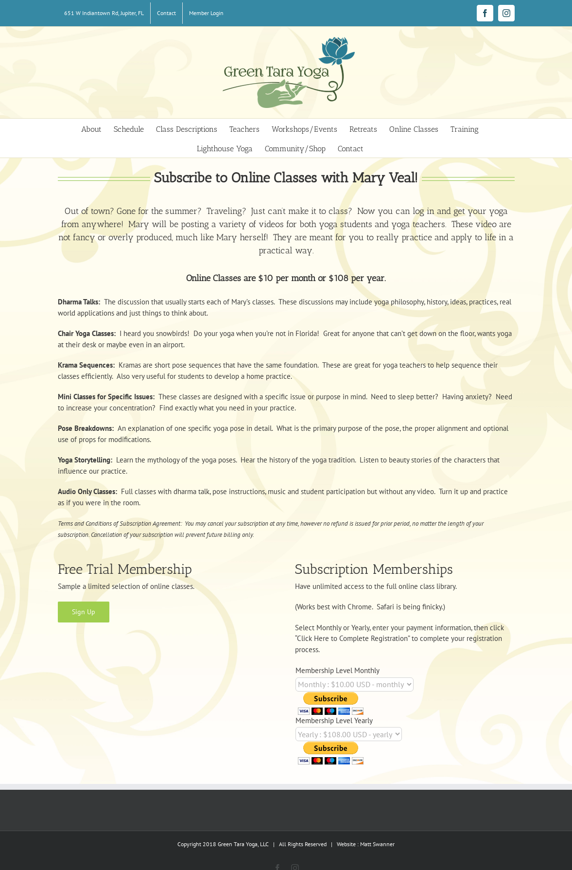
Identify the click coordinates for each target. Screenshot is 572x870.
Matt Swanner (377, 844)
